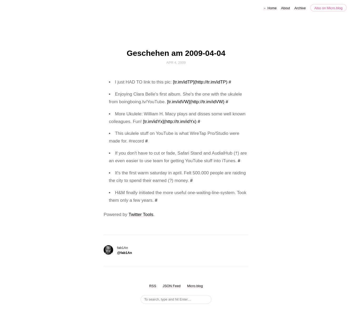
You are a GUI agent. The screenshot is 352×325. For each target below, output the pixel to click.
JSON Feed (171, 286)
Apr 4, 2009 (176, 63)
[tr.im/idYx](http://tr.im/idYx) (169, 121)
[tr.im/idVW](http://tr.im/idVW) (195, 101)
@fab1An (124, 253)
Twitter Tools (141, 214)
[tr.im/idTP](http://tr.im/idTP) (200, 82)
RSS (152, 286)
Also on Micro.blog (328, 8)
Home (269, 8)
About (285, 8)
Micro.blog (195, 286)
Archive (300, 8)
